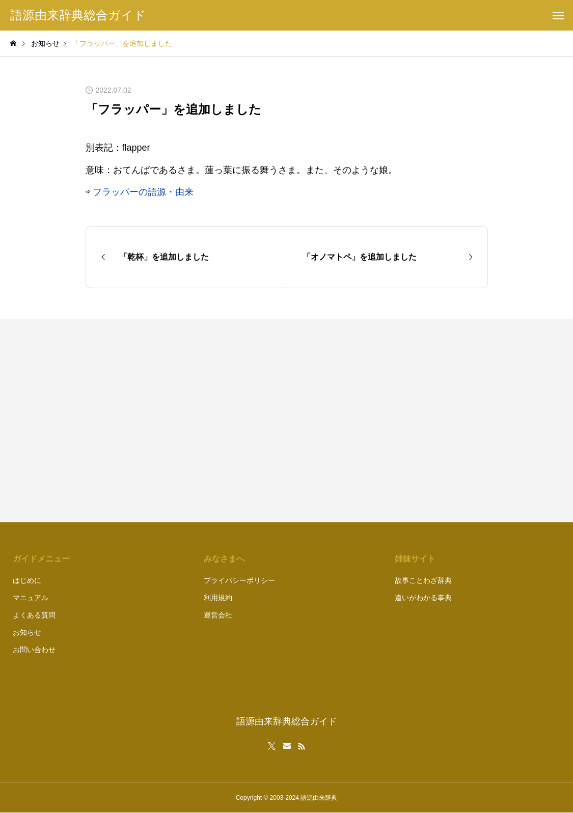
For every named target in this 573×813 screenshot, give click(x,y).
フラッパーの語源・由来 (143, 192)
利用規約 (218, 598)
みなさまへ (224, 558)
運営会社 (218, 615)
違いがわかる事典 (423, 598)
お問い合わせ (34, 650)
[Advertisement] (392, 420)
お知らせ (27, 632)
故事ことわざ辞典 (423, 580)
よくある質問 (34, 615)
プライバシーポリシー (239, 580)
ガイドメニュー (41, 558)
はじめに (27, 580)
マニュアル (30, 598)
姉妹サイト (415, 558)
